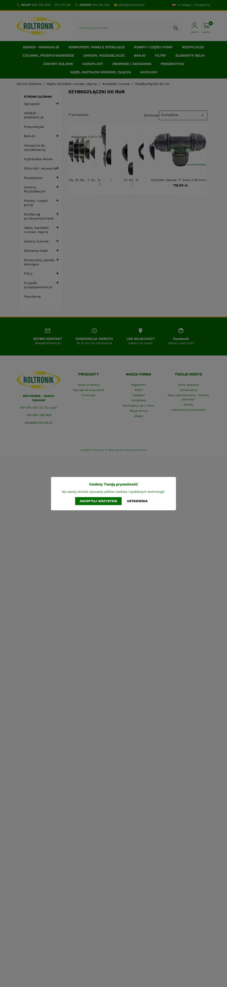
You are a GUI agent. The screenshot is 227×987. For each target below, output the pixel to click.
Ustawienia (137, 501)
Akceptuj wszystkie (98, 501)
